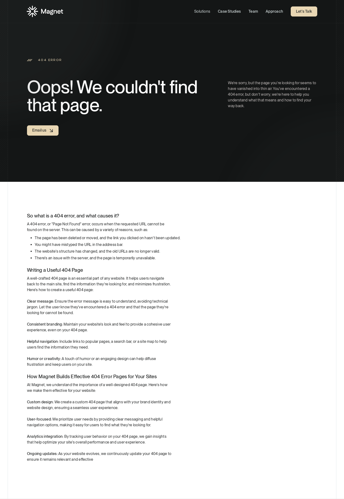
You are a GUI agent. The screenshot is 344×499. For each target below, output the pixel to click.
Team (253, 11)
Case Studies (229, 11)
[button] (202, 11)
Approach (274, 11)
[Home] (45, 11)
